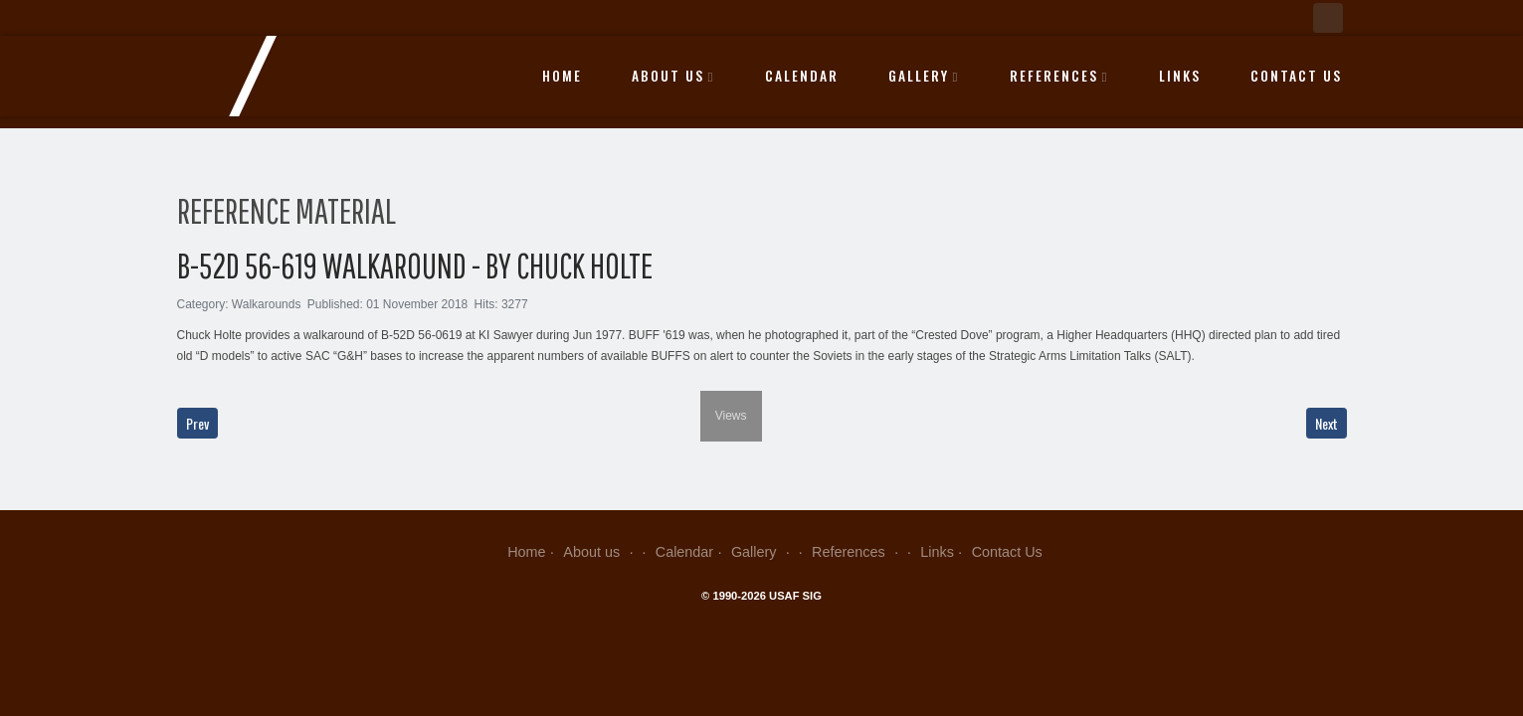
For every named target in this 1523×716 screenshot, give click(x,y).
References (1059, 76)
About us (673, 76)
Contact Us (1296, 76)
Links (1180, 76)
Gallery (924, 76)
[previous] (189, 376)
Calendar (802, 76)
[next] (749, 376)
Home (562, 76)
